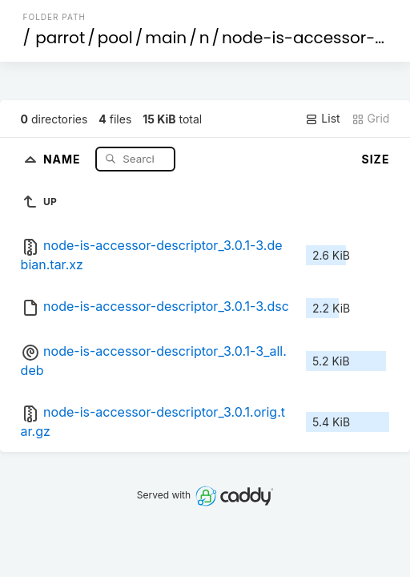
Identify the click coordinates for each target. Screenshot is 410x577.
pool (115, 37)
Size (376, 159)
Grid (371, 118)
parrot (60, 37)
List (322, 118)
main (166, 37)
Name (63, 158)
